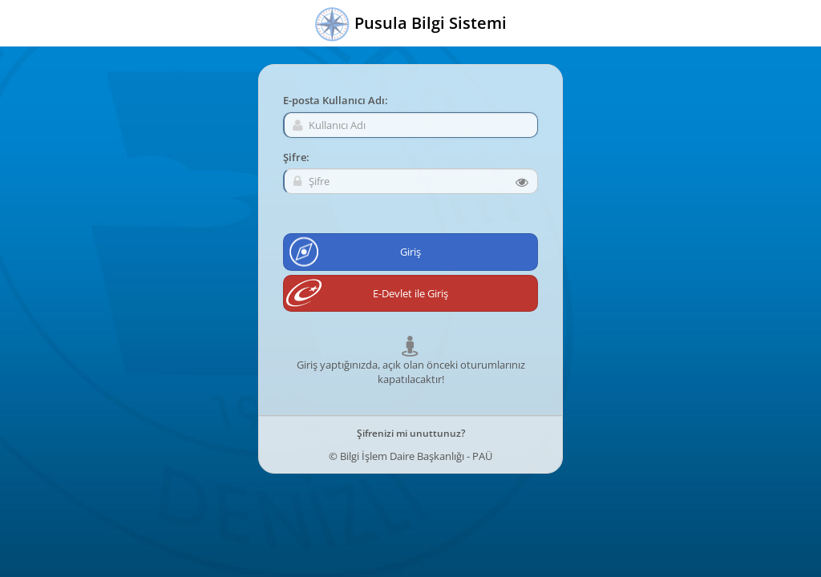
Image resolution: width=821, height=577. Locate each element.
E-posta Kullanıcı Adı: (335, 100)
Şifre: (296, 157)
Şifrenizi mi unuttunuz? (411, 433)
